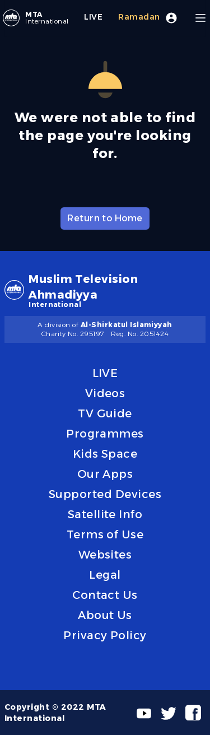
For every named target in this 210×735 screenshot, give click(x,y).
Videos (105, 393)
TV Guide (105, 413)
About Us (105, 615)
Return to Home (105, 218)
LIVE (105, 373)
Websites (105, 554)
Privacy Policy (105, 635)
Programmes (105, 433)
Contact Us (105, 595)
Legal (104, 575)
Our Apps (105, 474)
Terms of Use (105, 534)
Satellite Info (105, 514)
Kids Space (105, 453)
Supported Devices (105, 494)
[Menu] (200, 18)
